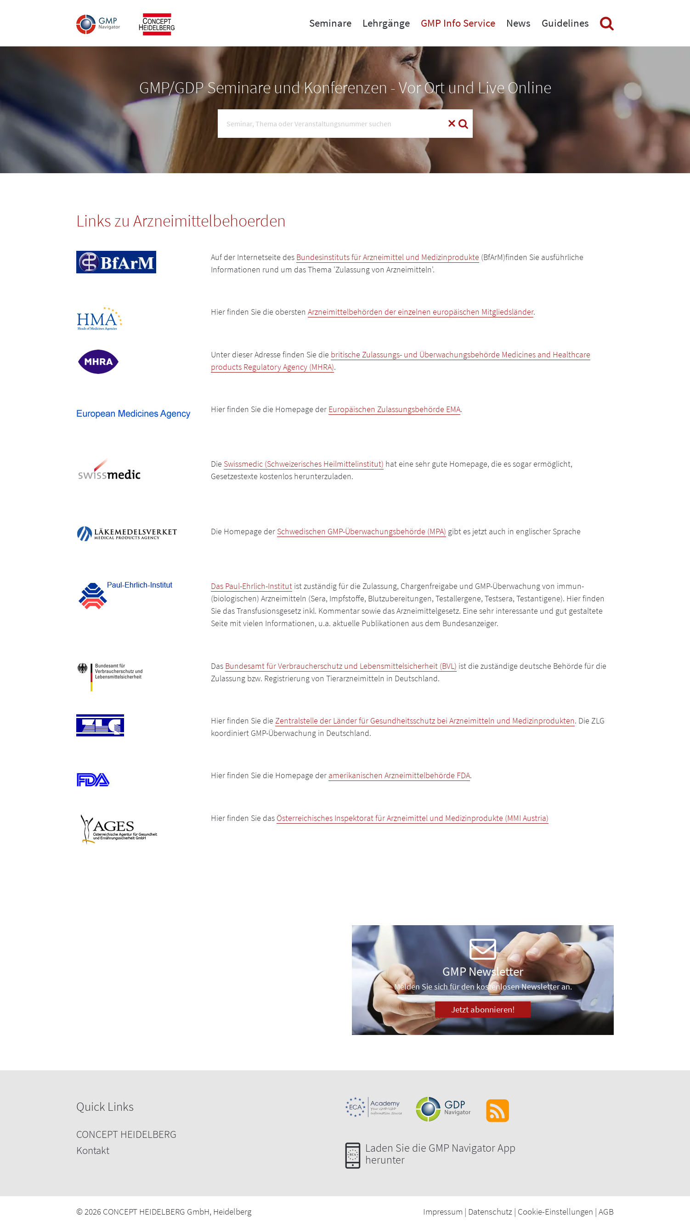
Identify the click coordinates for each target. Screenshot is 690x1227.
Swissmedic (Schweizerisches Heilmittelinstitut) (304, 463)
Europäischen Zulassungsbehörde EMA (394, 409)
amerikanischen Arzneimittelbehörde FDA (399, 775)
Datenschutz (490, 1211)
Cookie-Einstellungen (555, 1211)
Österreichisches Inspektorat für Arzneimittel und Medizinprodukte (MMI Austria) (413, 818)
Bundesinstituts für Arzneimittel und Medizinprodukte (387, 257)
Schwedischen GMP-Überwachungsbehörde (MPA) (361, 531)
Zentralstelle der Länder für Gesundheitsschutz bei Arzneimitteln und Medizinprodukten (425, 720)
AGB (606, 1211)
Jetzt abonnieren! (483, 1009)
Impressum (443, 1211)
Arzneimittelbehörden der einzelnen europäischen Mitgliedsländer (420, 311)
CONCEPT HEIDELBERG (126, 1134)
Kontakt (92, 1150)
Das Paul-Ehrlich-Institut (251, 586)
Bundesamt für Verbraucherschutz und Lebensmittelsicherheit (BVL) (341, 666)
